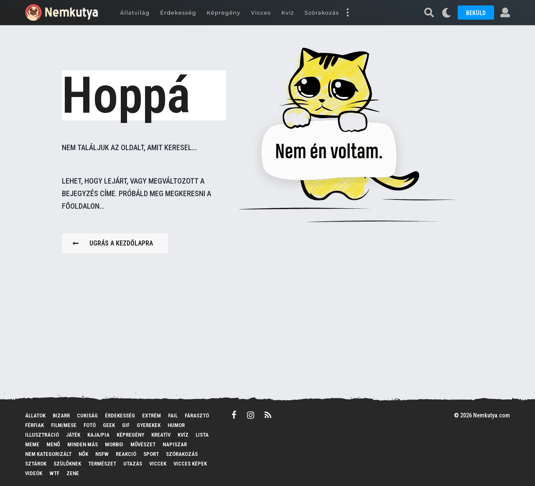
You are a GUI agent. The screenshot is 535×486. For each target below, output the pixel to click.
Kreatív (161, 435)
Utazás (132, 463)
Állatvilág (135, 12)
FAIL (173, 415)
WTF (54, 473)
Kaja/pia (98, 435)
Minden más (82, 444)
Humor (176, 425)
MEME (32, 444)
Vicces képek (190, 463)
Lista (202, 435)
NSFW (102, 454)
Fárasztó (197, 415)
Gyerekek (148, 425)
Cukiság (87, 415)
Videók (33, 473)
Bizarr (61, 415)
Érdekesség (178, 12)
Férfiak (34, 425)
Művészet (142, 444)
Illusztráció (42, 435)
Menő (53, 444)
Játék (73, 435)
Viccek (157, 463)
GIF (126, 425)
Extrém (151, 415)
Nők (83, 454)
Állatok (35, 415)
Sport (151, 454)
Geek (109, 425)
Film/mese (63, 425)
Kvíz (287, 12)
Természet (102, 463)
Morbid (114, 444)
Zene (72, 473)
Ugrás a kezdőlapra (113, 243)
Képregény (223, 12)
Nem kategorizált (48, 454)
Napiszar (175, 444)
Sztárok (35, 463)
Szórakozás (322, 12)
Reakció (126, 454)
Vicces (261, 12)
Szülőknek (67, 463)
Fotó (90, 425)
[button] (347, 12)
